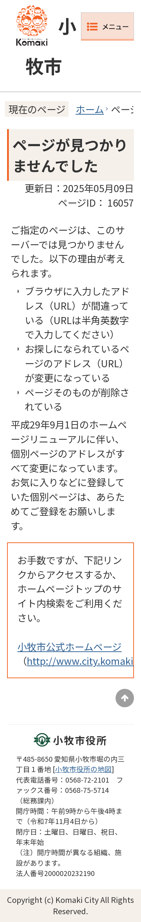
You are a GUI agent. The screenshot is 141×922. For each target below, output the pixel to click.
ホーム (90, 109)
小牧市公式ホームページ (69, 646)
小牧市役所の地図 (83, 769)
